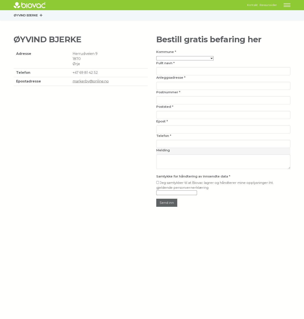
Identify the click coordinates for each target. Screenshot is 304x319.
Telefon (163, 136)
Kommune (166, 52)
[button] (287, 5)
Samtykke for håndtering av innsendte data (193, 176)
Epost (162, 121)
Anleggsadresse (171, 77)
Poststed (164, 107)
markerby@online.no (91, 81)
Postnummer (168, 92)
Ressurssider (268, 5)
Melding (163, 150)
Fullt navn (165, 63)
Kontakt (252, 5)
